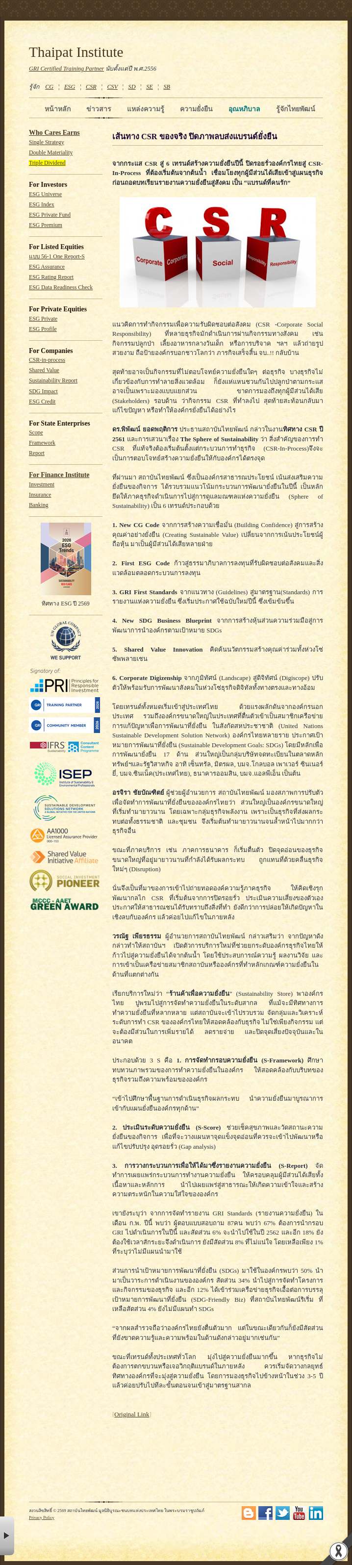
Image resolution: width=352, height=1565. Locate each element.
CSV (112, 86)
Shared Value (44, 370)
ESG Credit (42, 402)
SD (132, 86)
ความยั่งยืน (196, 109)
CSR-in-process (47, 360)
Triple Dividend (47, 163)
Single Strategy (46, 142)
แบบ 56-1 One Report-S (57, 256)
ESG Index (41, 205)
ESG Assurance (47, 267)
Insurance (40, 495)
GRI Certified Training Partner (66, 68)
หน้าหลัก (58, 109)
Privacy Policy (41, 1517)
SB (167, 86)
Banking (39, 505)
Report (37, 453)
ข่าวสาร (98, 109)
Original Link (131, 1414)
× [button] (7, 1535)
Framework (42, 443)
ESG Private (43, 319)
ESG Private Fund (50, 215)
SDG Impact (43, 391)
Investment (41, 484)
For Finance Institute (59, 475)
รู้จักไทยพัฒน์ (295, 109)
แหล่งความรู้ (145, 109)
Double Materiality (51, 153)
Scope (36, 432)
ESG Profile (43, 329)
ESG (69, 86)
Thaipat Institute (76, 52)
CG (49, 86)
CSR (91, 86)
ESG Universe (45, 194)
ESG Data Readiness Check (61, 287)
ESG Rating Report (51, 277)
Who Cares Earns (54, 132)
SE (149, 86)
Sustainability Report (53, 381)
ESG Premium (45, 225)
